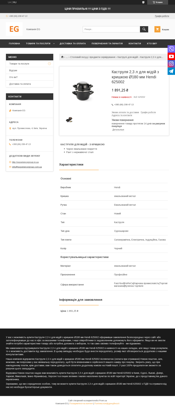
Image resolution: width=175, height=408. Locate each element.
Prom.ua (103, 400)
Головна (14, 43)
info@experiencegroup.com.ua (27, 167)
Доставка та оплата (73, 43)
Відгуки (13, 70)
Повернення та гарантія (107, 43)
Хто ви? (152, 43)
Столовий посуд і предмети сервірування (92, 57)
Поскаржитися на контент (81, 403)
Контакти (135, 43)
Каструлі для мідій (128, 57)
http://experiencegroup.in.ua (25, 162)
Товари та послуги (38, 43)
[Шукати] (144, 29)
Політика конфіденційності (106, 403)
